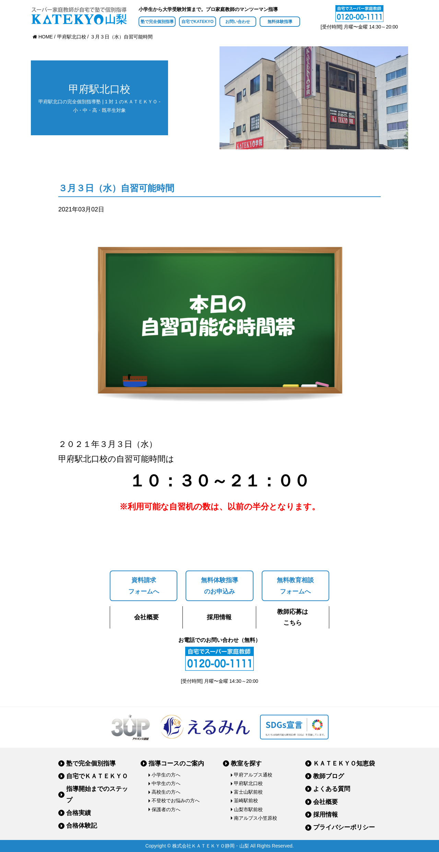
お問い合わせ (237, 21)
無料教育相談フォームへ (295, 586)
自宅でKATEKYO (197, 21)
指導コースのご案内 (176, 763)
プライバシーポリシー (344, 827)
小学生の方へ (166, 775)
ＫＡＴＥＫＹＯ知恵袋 (344, 763)
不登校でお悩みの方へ (176, 800)
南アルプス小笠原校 (255, 818)
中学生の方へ (166, 783)
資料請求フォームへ (143, 586)
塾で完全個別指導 (157, 21)
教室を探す (246, 763)
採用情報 (219, 617)
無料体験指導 (280, 21)
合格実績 (78, 812)
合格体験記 (81, 825)
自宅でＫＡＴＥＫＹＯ (97, 776)
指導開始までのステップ (97, 794)
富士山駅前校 (248, 792)
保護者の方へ (166, 809)
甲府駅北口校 (248, 783)
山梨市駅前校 (248, 809)
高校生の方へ (166, 792)
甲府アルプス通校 (253, 775)
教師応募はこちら (292, 617)
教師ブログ (328, 776)
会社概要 (146, 617)
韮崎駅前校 (246, 800)
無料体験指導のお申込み (219, 586)
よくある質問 (331, 788)
